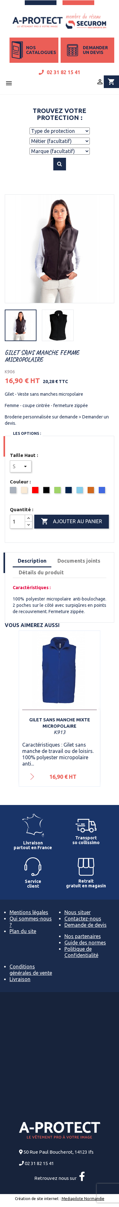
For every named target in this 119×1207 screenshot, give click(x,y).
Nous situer (77, 912)
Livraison (20, 979)
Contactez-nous (82, 918)
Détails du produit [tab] (41, 572)
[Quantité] (17, 522)
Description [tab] (32, 561)
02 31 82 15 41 (59, 72)
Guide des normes (85, 942)
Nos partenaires (82, 936)
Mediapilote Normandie (83, 1199)
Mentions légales (29, 912)
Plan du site (23, 931)
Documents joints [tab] (78, 561)
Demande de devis (85, 925)
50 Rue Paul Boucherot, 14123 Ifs (58, 1152)
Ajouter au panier (71, 522)
